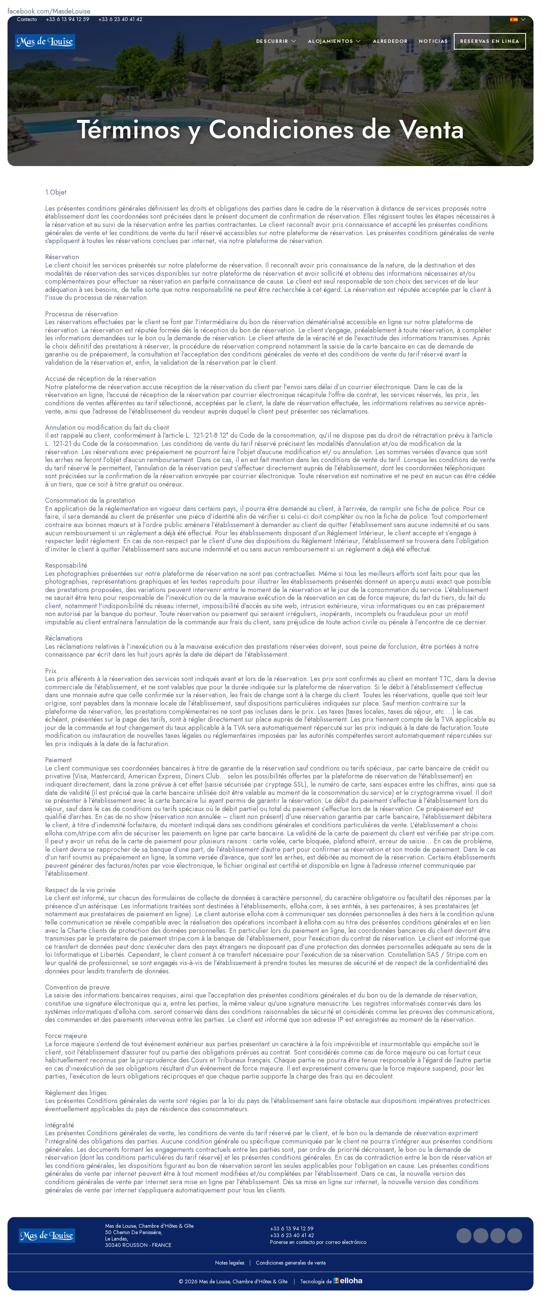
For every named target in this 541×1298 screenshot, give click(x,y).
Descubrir (276, 41)
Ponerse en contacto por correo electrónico (313, 1242)
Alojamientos (335, 41)
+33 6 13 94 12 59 (287, 1228)
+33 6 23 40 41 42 (287, 1235)
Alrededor (390, 41)
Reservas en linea (490, 41)
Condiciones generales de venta (291, 1262)
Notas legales (229, 1262)
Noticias (433, 41)
